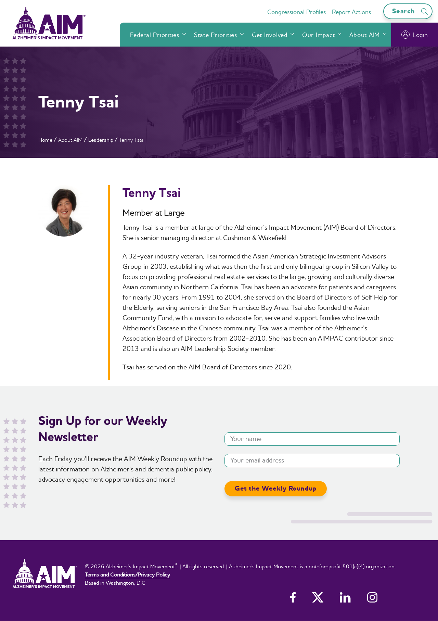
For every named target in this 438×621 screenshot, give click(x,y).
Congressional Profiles (296, 12)
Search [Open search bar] (411, 11)
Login (414, 34)
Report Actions (351, 12)
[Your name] (312, 439)
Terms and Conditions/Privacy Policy (127, 574)
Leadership (100, 139)
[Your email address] (312, 460)
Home (45, 139)
